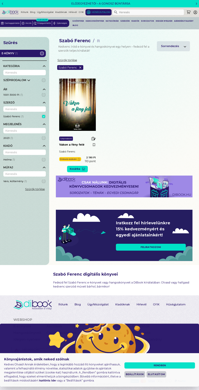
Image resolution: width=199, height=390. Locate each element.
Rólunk (24, 12)
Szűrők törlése (35, 189)
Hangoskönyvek (95, 21)
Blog (32, 12)
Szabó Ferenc (67, 151)
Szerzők (125, 21)
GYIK (81, 12)
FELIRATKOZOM (151, 247)
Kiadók (135, 21)
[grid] (24, 81)
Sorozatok (147, 21)
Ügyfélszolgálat (45, 12)
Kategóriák (112, 21)
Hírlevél (73, 12)
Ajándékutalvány (183, 21)
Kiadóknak (61, 12)
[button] (70, 159)
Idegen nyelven (164, 21)
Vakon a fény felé (71, 144)
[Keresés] (115, 12)
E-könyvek (78, 21)
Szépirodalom (66, 138)
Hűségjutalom (101, 12)
